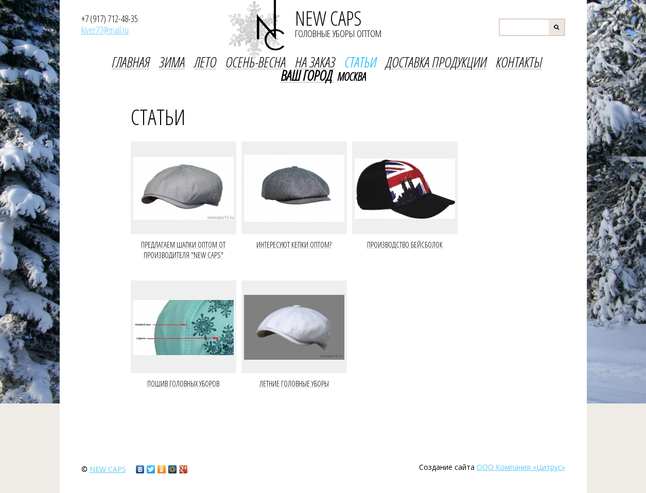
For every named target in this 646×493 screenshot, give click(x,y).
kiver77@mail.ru (105, 30)
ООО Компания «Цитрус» (521, 467)
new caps (108, 469)
